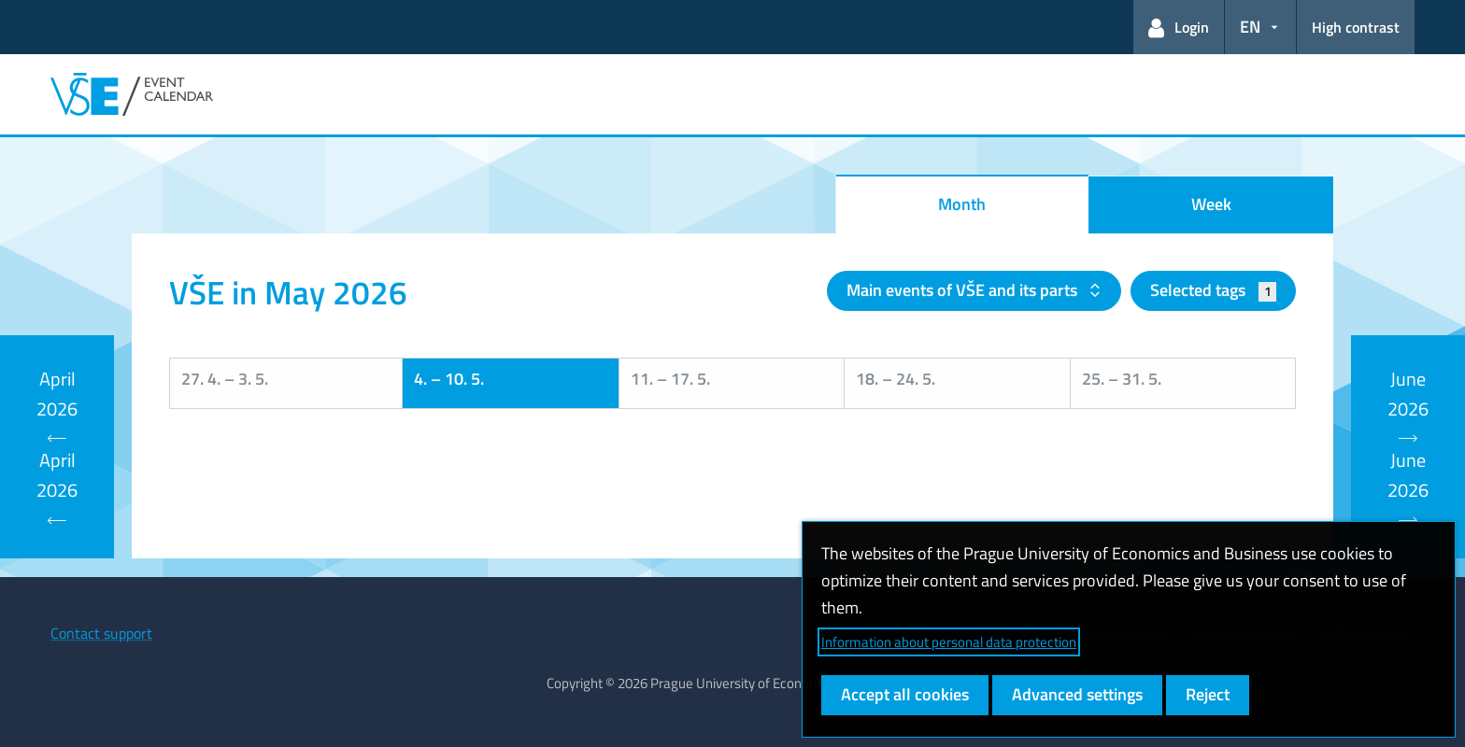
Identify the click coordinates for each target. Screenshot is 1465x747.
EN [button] (1250, 26)
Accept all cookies (905, 694)
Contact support (101, 633)
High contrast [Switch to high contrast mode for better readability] (1356, 27)
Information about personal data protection (948, 642)
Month (962, 204)
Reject (1208, 694)
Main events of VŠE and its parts (963, 290)
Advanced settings (1077, 694)
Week (1211, 204)
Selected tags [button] (1213, 290)
